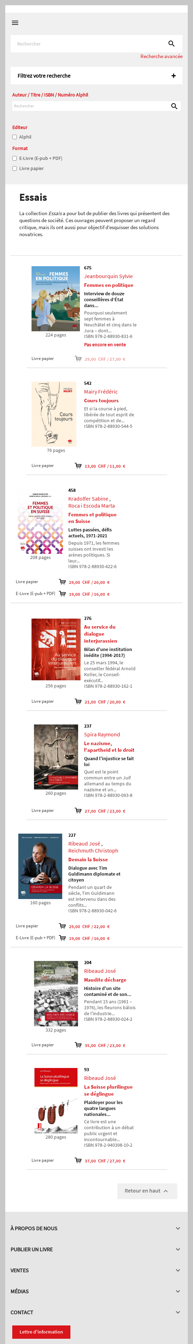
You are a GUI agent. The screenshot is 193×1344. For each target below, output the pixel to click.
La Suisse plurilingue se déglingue (108, 1090)
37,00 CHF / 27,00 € (100, 1160)
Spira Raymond (102, 734)
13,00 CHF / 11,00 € (100, 465)
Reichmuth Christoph (93, 850)
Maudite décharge (105, 979)
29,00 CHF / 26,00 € (84, 581)
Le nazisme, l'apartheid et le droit (109, 747)
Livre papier (31, 168)
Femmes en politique (108, 285)
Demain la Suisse (88, 859)
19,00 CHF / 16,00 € (84, 593)
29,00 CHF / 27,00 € (100, 358)
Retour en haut (147, 1191)
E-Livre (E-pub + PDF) (40, 158)
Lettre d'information (41, 1332)
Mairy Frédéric (101, 391)
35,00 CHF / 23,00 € (100, 1044)
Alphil (25, 137)
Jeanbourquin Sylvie (108, 276)
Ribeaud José (84, 843)
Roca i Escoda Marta (91, 505)
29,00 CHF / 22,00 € (84, 925)
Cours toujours (101, 400)
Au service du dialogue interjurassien (100, 633)
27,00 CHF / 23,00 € (100, 810)
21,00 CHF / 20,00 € (100, 701)
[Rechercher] (96, 43)
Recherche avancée (161, 56)
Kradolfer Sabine (88, 498)
